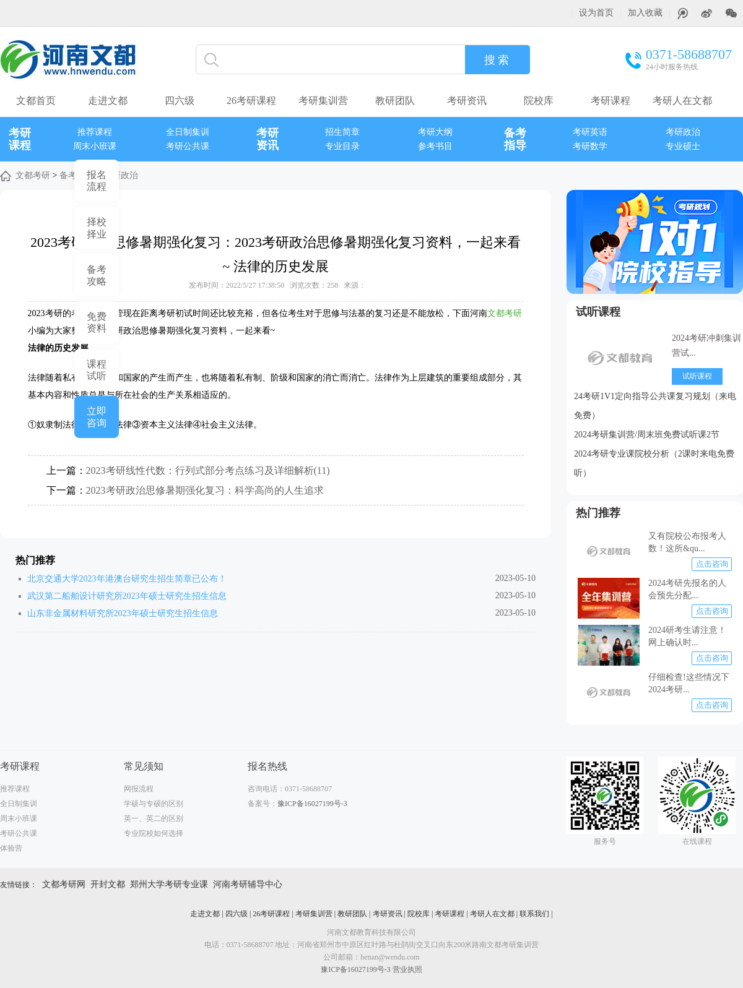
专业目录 (342, 146)
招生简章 (342, 132)
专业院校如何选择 (153, 833)
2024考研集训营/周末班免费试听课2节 (646, 434)
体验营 (11, 848)
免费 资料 (96, 322)
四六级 (179, 100)
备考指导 (515, 139)
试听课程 (598, 312)
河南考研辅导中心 (247, 884)
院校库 (539, 100)
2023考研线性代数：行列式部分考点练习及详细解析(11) (208, 470)
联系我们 (534, 913)
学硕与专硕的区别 (153, 803)
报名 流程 (96, 181)
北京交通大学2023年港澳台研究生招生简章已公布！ (127, 578)
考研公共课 (187, 146)
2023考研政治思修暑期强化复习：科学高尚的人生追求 (205, 490)
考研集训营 (323, 100)
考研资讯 (467, 100)
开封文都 (107, 884)
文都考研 (32, 175)
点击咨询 (712, 564)
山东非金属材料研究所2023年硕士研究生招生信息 (122, 613)
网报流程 (139, 788)
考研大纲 (435, 132)
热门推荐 (598, 513)
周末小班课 (94, 146)
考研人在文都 (682, 100)
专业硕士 (683, 146)
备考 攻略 (96, 275)
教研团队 (395, 100)
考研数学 (590, 146)
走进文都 (108, 100)
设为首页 (596, 12)
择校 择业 (96, 228)
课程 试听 (96, 370)
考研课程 (610, 100)
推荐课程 (94, 132)
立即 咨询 (96, 417)
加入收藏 (645, 12)
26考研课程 (251, 100)
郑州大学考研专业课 (169, 884)
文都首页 (36, 100)
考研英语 (590, 132)
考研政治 (683, 132)
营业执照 (407, 969)
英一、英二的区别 (153, 818)
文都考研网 (63, 884)
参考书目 (435, 146)
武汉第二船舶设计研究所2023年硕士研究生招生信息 (127, 596)
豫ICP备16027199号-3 (312, 803)
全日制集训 (187, 132)
